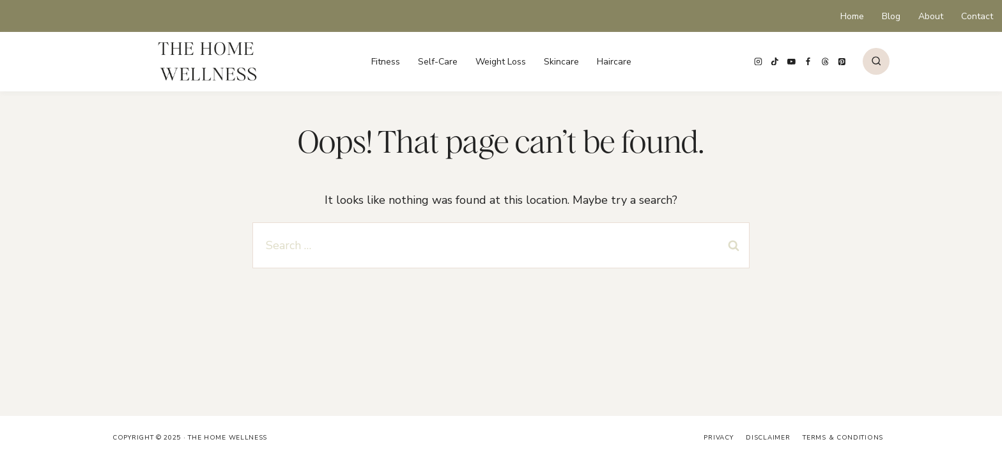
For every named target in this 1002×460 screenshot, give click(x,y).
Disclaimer (768, 437)
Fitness (385, 62)
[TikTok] (775, 61)
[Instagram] (758, 61)
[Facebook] (808, 61)
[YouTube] (791, 61)
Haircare (614, 62)
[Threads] (825, 61)
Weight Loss (500, 62)
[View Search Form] (876, 61)
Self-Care (438, 62)
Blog (891, 16)
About (930, 16)
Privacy (718, 437)
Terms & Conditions (843, 437)
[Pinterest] (841, 61)
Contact (977, 16)
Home (852, 16)
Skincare (561, 62)
